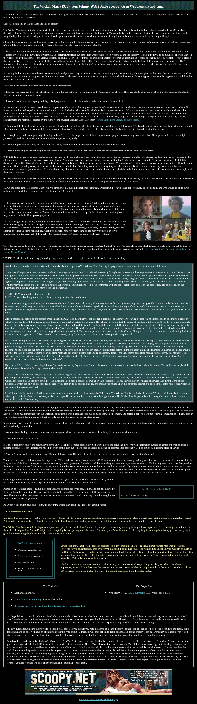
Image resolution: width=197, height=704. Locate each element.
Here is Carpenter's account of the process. (117, 119)
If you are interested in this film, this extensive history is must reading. (50, 605)
